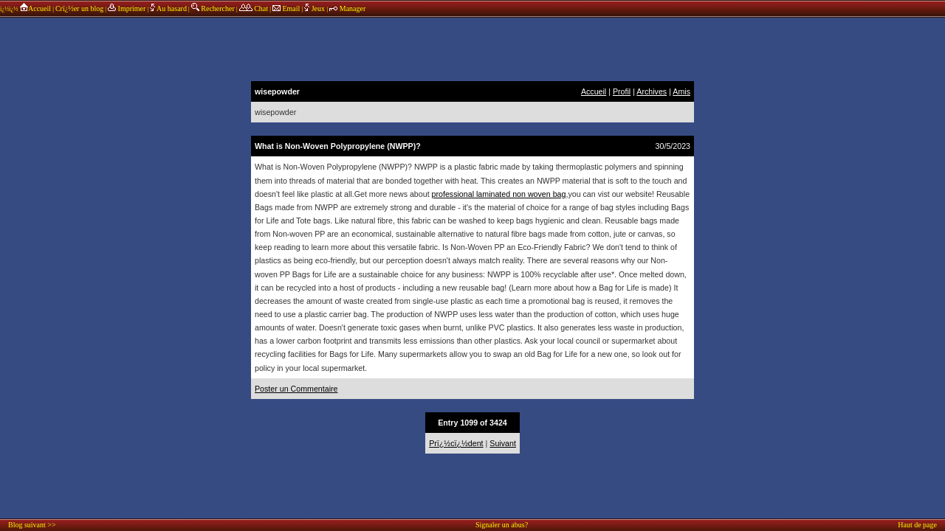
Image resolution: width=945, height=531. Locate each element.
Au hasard (168, 8)
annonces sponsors (472, 48)
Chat (253, 8)
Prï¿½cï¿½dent (456, 443)
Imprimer (126, 8)
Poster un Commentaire (296, 388)
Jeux (315, 8)
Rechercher (213, 8)
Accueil (35, 8)
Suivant (502, 443)
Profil (621, 91)
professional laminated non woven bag (499, 194)
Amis (681, 91)
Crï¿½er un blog (79, 8)
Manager (347, 8)
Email (286, 8)
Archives (651, 91)
